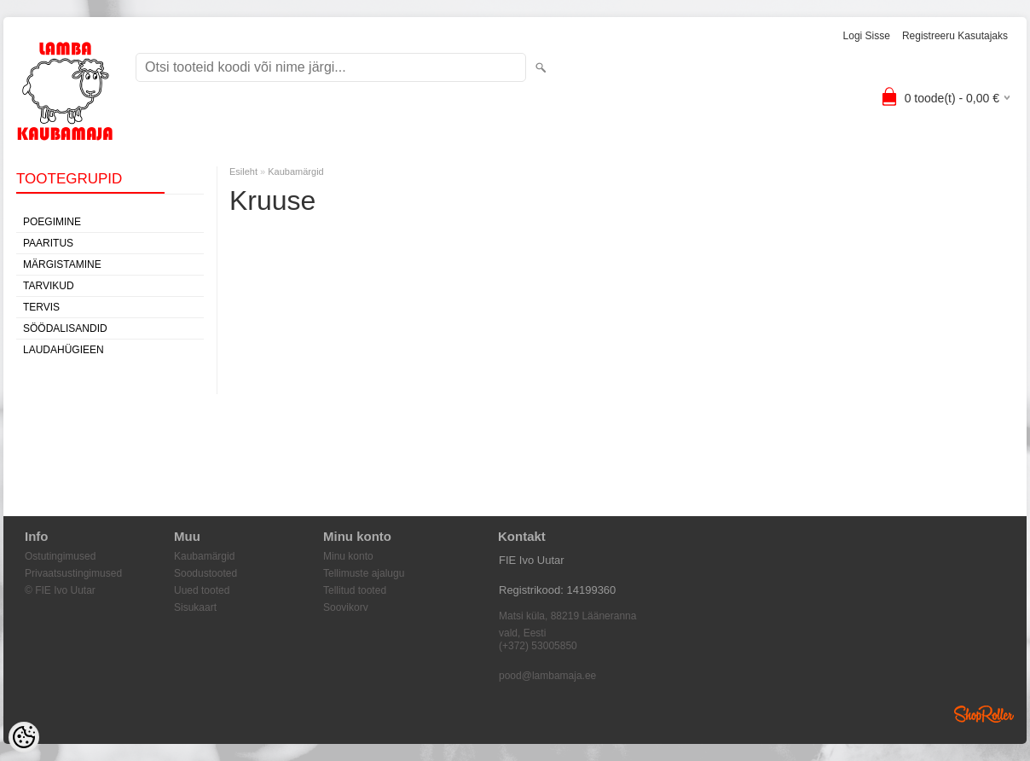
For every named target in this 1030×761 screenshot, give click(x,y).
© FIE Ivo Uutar (60, 590)
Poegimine (52, 222)
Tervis (41, 307)
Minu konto (348, 556)
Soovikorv (345, 607)
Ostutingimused (60, 556)
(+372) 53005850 (538, 646)
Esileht (243, 171)
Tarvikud (48, 286)
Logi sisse (866, 36)
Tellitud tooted (354, 590)
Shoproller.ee (984, 714)
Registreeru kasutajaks (955, 36)
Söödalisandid (65, 328)
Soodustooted (205, 573)
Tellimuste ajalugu (363, 573)
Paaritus (48, 243)
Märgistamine (62, 264)
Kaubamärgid (295, 171)
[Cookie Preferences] (24, 737)
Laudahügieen (63, 350)
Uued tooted (201, 590)
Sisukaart (195, 607)
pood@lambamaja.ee (547, 676)
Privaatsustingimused (73, 573)
